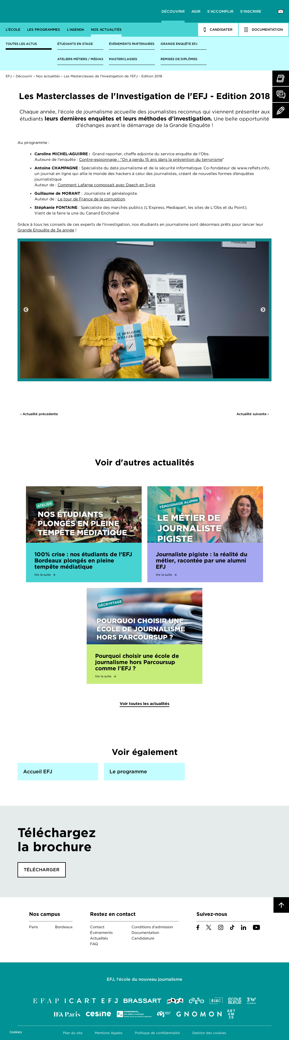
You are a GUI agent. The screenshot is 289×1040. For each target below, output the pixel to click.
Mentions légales (108, 1033)
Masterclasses (123, 59)
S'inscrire (250, 11)
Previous (26, 310)
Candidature (143, 938)
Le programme (128, 771)
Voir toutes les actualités (144, 703)
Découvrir (173, 11)
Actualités (99, 938)
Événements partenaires (131, 44)
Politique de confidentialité (157, 1033)
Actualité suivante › (253, 414)
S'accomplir (220, 11)
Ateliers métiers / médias (80, 59)
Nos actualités (106, 29)
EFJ (40, 11)
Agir (195, 11)
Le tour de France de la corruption (91, 199)
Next (263, 310)
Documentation (145, 932)
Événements (101, 932)
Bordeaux (64, 927)
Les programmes (43, 29)
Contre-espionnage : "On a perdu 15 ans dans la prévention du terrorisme (150, 159)
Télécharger (42, 869)
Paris (33, 927)
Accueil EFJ (37, 771)
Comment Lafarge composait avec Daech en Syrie (106, 185)
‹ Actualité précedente (39, 414)
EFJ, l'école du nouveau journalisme (144, 979)
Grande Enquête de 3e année (45, 230)
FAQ (94, 944)
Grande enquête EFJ (179, 44)
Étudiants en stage (75, 44)
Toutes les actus (21, 44)
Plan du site (72, 1033)
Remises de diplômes (179, 59)
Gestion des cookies (209, 1033)
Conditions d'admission (152, 927)
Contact (97, 927)
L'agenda (75, 29)
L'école (13, 29)
